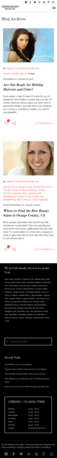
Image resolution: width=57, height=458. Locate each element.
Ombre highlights (39, 197)
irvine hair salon (19, 191)
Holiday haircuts (19, 73)
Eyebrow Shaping (27, 188)
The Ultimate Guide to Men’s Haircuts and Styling (25, 374)
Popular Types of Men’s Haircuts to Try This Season (25, 369)
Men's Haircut (23, 197)
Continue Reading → (44, 123)
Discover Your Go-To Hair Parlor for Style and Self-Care (27, 387)
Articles (6, 73)
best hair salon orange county (17, 184)
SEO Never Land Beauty (41, 447)
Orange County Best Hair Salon (21, 68)
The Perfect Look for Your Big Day (18, 364)
